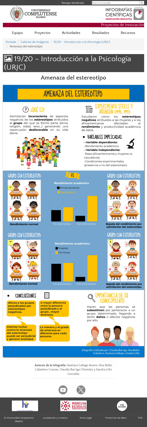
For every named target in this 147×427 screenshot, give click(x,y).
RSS (140, 417)
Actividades (71, 33)
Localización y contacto (55, 417)
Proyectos (42, 33)
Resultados (100, 33)
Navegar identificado (73, 2)
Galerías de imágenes (35, 42)
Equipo (17, 33)
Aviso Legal (86, 417)
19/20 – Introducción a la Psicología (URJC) (82, 42)
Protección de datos (116, 417)
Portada (11, 42)
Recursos (128, 33)
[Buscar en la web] (142, 3)
